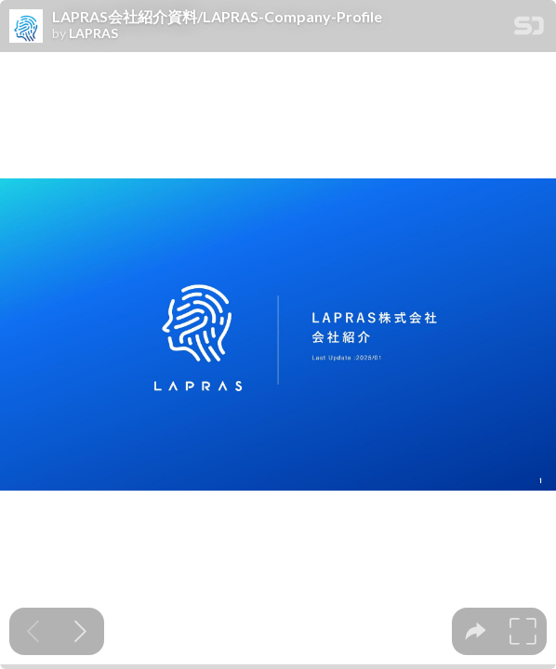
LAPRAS (93, 33)
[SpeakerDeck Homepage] (529, 29)
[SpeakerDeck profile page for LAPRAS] (26, 27)
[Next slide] (80, 631)
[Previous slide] (33, 631)
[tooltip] (475, 631)
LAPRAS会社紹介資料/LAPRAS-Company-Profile (217, 16)
